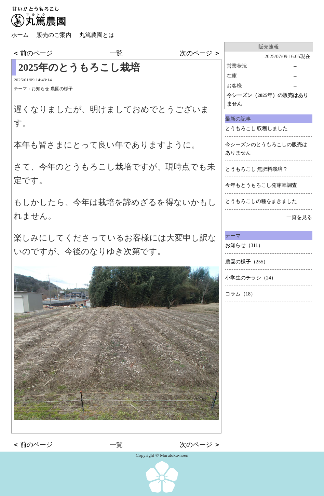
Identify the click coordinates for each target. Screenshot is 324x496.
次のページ (200, 53)
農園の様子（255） (247, 261)
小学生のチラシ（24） (250, 277)
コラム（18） (240, 294)
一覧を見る (299, 217)
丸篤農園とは (96, 35)
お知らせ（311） (244, 245)
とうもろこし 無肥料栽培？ (256, 169)
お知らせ (40, 88)
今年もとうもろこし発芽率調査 (261, 185)
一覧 (116, 53)
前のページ (32, 53)
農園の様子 (62, 88)
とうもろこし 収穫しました (256, 128)
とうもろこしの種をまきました (261, 201)
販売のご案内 (54, 35)
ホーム (20, 35)
